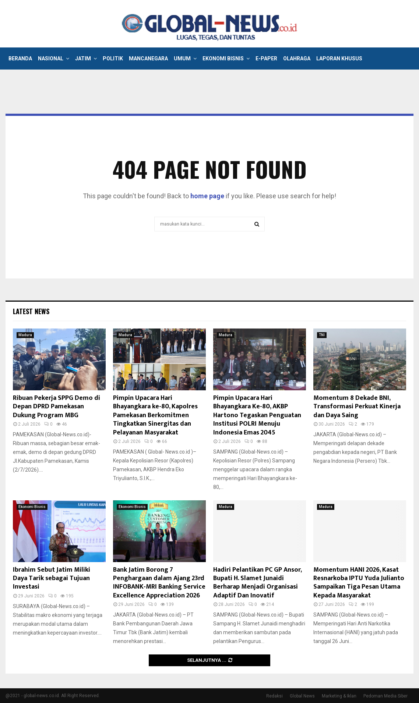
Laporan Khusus (339, 58)
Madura (25, 335)
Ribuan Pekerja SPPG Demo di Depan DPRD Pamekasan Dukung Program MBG (56, 407)
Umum (182, 58)
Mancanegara (148, 58)
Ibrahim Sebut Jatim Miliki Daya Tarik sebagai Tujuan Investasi (51, 578)
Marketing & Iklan (339, 696)
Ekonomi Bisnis (223, 58)
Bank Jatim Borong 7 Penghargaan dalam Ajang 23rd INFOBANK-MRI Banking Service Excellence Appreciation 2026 (159, 582)
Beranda (20, 58)
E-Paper (266, 58)
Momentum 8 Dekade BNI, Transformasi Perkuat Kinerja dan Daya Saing (357, 407)
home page (207, 196)
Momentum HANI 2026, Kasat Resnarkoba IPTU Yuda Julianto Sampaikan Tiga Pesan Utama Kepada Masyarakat (358, 582)
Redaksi (274, 696)
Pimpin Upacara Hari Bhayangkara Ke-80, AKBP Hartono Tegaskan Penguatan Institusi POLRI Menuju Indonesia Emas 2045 (257, 415)
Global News (302, 696)
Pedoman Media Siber (385, 696)
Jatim (83, 58)
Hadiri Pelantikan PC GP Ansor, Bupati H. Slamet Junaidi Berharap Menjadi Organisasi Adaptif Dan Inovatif (257, 582)
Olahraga (296, 58)
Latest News (31, 311)
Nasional (50, 58)
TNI (322, 335)
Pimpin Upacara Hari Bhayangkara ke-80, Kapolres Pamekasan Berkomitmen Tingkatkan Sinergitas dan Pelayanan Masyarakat (155, 415)
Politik (113, 58)
